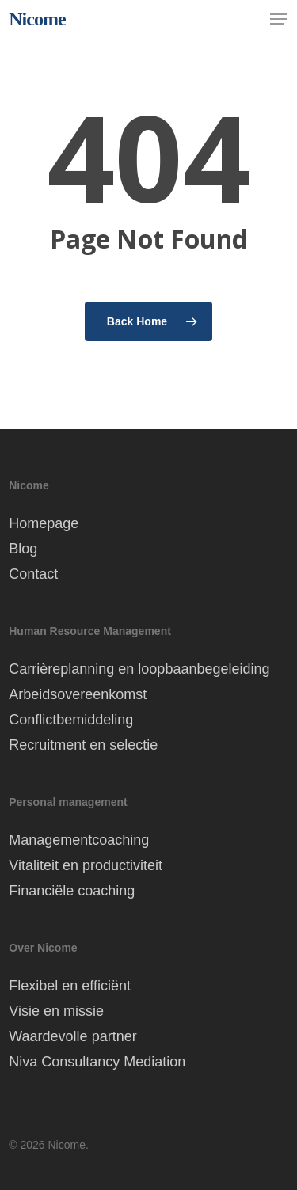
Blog (23, 549)
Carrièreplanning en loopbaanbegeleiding (139, 669)
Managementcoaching (79, 840)
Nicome (37, 19)
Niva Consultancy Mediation (97, 1062)
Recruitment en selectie (83, 745)
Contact (33, 574)
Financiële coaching (72, 891)
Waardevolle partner (72, 1036)
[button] (278, 19)
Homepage (43, 523)
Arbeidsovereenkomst (78, 694)
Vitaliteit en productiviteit (85, 865)
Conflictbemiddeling (71, 720)
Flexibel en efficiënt (70, 986)
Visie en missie (56, 1011)
